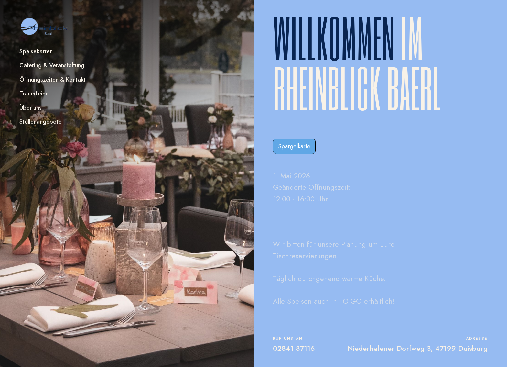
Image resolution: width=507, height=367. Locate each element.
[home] (44, 26)
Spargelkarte (294, 146)
